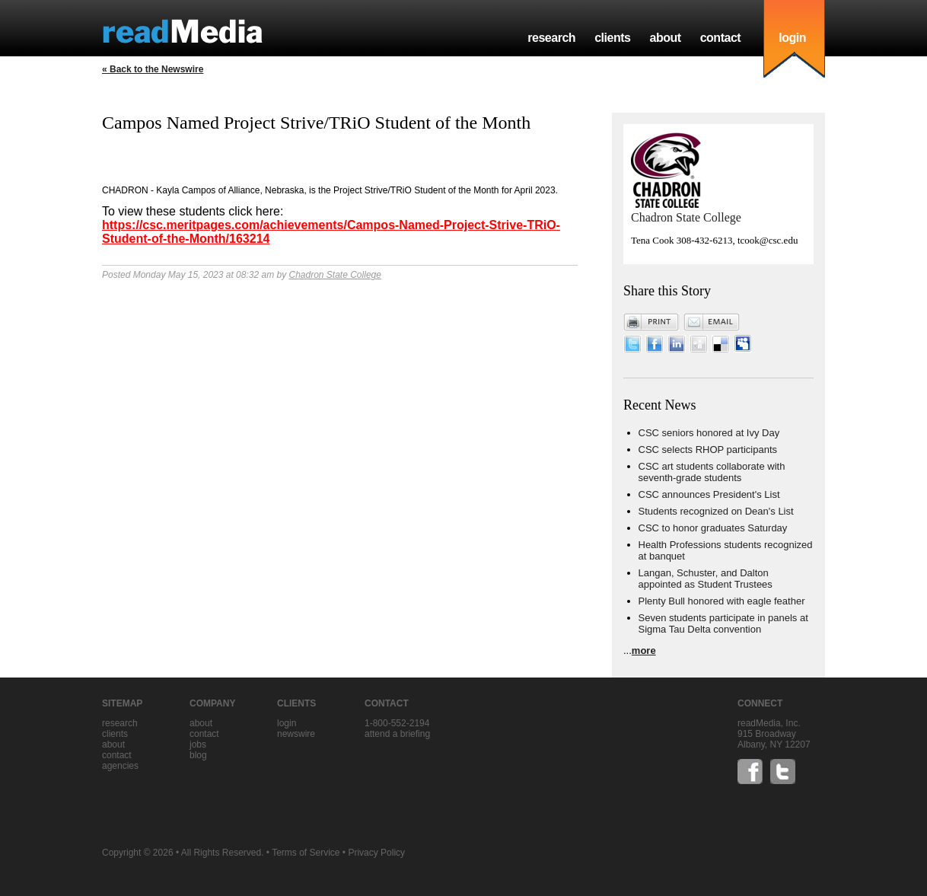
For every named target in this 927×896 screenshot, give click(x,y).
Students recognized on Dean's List (716, 511)
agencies (120, 765)
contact (720, 37)
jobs (198, 744)
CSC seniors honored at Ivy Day (709, 432)
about (664, 37)
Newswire (296, 734)
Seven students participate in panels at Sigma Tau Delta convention (723, 623)
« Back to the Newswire (152, 69)
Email (711, 322)
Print (651, 322)
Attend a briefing (397, 734)
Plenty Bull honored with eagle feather (722, 601)
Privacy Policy (376, 852)
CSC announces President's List (709, 494)
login (792, 37)
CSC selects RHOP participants (708, 449)
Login (286, 723)
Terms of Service (305, 852)
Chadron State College (334, 274)
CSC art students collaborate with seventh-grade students (712, 472)
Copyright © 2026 (138, 852)
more (644, 650)
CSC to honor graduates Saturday (713, 528)
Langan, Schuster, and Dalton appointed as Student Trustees (705, 578)
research (551, 37)
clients (612, 37)
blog (198, 755)
